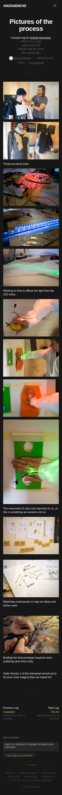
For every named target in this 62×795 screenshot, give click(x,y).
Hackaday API (48, 776)
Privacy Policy (30, 776)
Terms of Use (13, 776)
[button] (55, 5)
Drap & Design (20, 58)
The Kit (55, 712)
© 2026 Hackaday (31, 786)
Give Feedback (49, 773)
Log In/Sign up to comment (19, 755)
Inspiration (9, 712)
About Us (9, 773)
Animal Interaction (40, 37)
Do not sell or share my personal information (31, 780)
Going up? (30, 765)
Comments (36, 62)
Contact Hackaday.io (28, 773)
